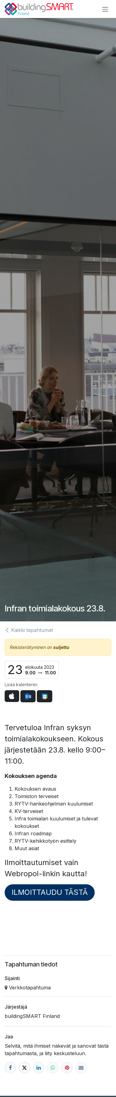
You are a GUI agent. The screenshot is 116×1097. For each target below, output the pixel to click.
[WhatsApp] (52, 1067)
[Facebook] (10, 1067)
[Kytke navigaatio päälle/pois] (105, 9)
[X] (24, 1067)
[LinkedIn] (39, 1067)
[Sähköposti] (81, 1067)
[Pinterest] (67, 1067)
